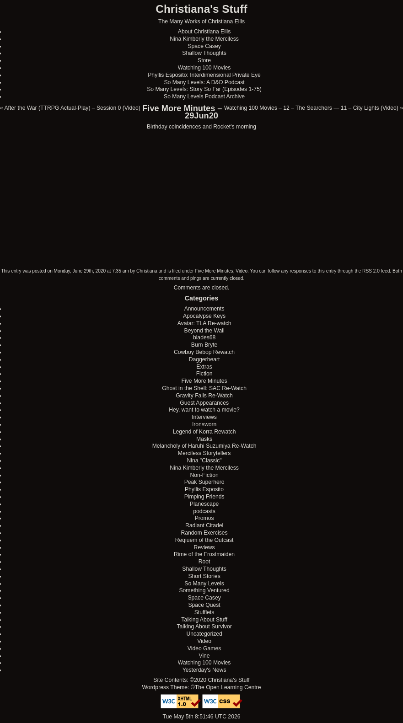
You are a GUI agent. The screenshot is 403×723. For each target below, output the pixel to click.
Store (204, 60)
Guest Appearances (204, 403)
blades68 (204, 337)
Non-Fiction (204, 475)
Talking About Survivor (204, 626)
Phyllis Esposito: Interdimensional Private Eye (204, 75)
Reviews (204, 547)
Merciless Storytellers (204, 453)
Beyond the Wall (204, 330)
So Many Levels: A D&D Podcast (204, 82)
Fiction (204, 373)
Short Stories (204, 576)
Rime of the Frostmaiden (204, 554)
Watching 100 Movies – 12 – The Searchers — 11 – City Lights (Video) (311, 108)
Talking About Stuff (204, 619)
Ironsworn (204, 424)
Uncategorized (204, 634)
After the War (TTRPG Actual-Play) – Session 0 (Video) (72, 108)
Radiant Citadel (204, 525)
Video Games (204, 648)
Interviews (204, 417)
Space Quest (204, 605)
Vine (204, 656)
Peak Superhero (204, 482)
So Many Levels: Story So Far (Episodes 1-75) (204, 89)
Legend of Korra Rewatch (204, 431)
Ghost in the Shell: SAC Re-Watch (204, 388)
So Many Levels (204, 583)
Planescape (204, 504)
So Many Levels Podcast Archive (204, 96)
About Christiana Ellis (204, 31)
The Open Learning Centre (228, 687)
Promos (204, 518)
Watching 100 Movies (204, 67)
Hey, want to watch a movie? (204, 410)
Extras (204, 367)
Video (241, 270)
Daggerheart (204, 359)
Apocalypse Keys (204, 316)
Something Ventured (204, 590)
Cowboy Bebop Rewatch (204, 352)
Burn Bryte (204, 345)
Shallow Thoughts (204, 53)
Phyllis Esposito (204, 489)
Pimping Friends (204, 496)
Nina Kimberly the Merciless (204, 39)
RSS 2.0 (371, 270)
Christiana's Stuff (201, 9)
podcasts (204, 511)
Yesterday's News (204, 670)
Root (204, 561)
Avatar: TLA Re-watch (204, 323)
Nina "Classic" (204, 460)
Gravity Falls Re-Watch (204, 395)
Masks (204, 439)
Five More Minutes (214, 270)
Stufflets (204, 612)
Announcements (204, 308)
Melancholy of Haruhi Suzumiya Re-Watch (204, 446)
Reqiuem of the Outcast (204, 540)
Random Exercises (204, 533)
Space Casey (204, 46)
